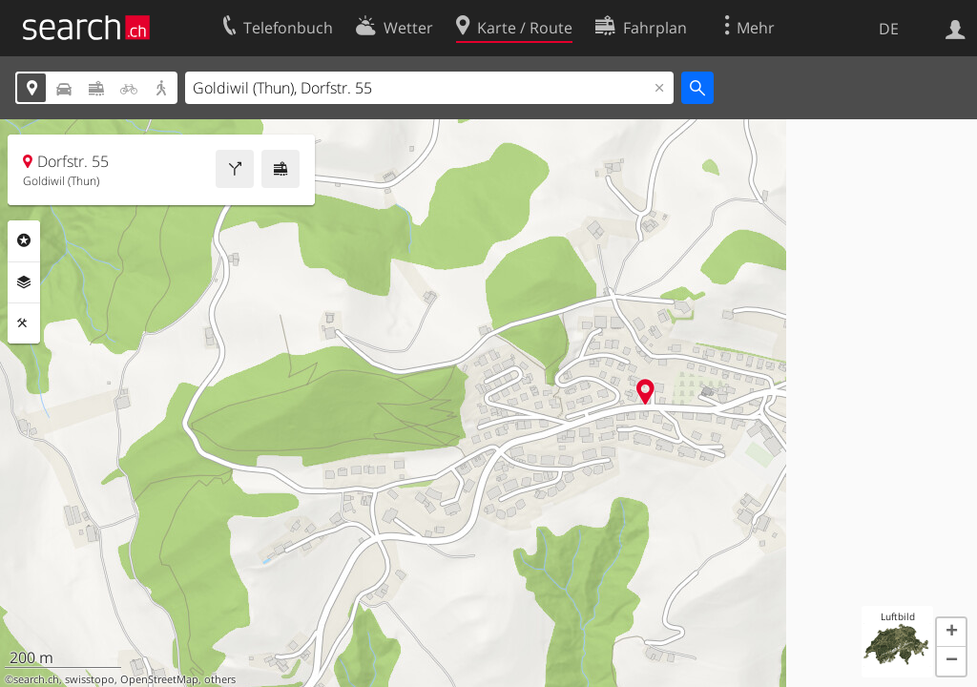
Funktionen (24, 323)
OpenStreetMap (159, 679)
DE (889, 28)
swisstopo (89, 679)
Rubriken (24, 240)
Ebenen (24, 282)
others (220, 679)
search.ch (36, 679)
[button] (951, 632)
